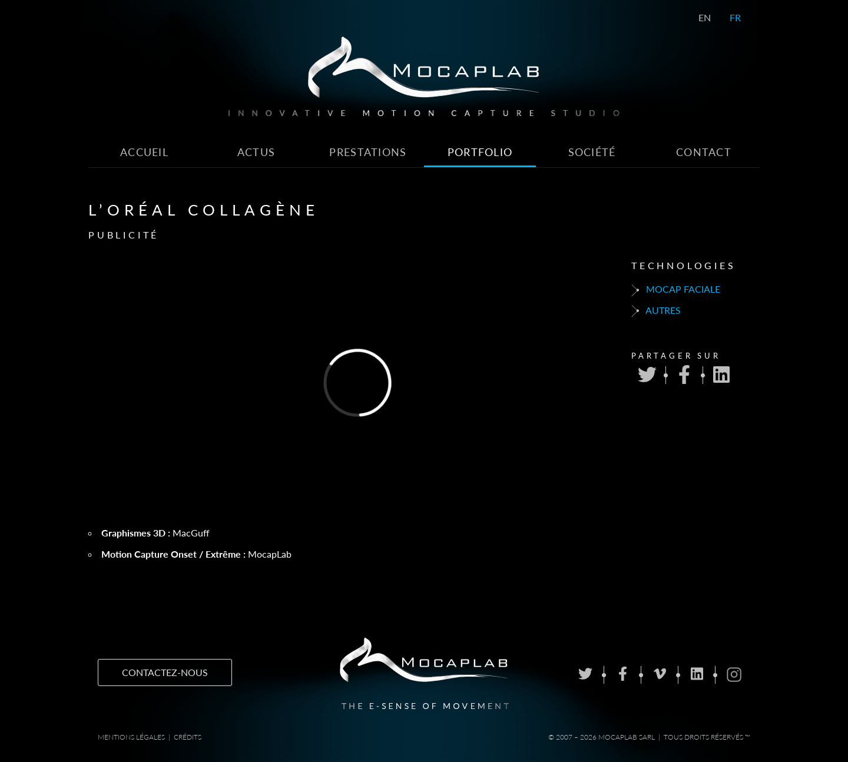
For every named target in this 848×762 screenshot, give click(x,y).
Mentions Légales (131, 737)
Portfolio (480, 152)
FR (735, 17)
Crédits (187, 737)
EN (704, 17)
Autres (656, 310)
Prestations (367, 152)
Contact (703, 152)
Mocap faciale (675, 289)
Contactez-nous (165, 672)
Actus (256, 152)
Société (592, 152)
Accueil (144, 152)
